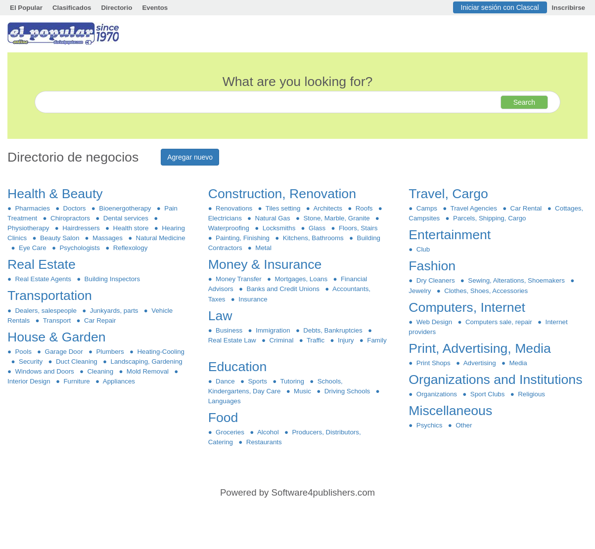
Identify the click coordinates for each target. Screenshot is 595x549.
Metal (263, 248)
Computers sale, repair (499, 322)
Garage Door (64, 351)
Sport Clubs (487, 394)
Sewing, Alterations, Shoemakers (516, 280)
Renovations (234, 208)
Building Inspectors (112, 279)
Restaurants (263, 442)
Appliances (118, 381)
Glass (317, 228)
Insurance (253, 299)
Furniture (76, 381)
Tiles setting (283, 208)
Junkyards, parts (114, 310)
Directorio (116, 7)
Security (30, 361)
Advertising (480, 363)
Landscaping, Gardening (146, 361)
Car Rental (526, 208)
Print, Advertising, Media (481, 348)
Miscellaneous (452, 410)
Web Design (434, 322)
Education (239, 366)
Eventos (155, 7)
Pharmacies (32, 208)
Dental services (125, 218)
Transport (57, 320)
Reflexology (130, 248)
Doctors (74, 208)
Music (302, 391)
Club (422, 249)
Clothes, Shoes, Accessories (486, 291)
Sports (257, 381)
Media (518, 363)
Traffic (315, 340)
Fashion (434, 265)
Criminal (281, 340)
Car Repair (100, 320)
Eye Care (32, 248)
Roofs (364, 208)
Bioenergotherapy (125, 208)
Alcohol (268, 432)
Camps (426, 208)
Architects (328, 208)
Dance (225, 381)
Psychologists (79, 248)
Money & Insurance (266, 264)
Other (464, 425)
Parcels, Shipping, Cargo (490, 218)
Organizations (436, 394)
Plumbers (110, 351)
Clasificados (72, 7)
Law (222, 315)
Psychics (429, 425)
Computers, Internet (469, 307)
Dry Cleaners (435, 280)
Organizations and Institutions (497, 379)
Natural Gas (272, 218)
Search (524, 102)
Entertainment (451, 234)
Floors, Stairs (358, 228)
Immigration (273, 330)
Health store (130, 228)
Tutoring (292, 381)
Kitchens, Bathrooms (313, 238)
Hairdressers (81, 228)
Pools (23, 351)
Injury (346, 340)
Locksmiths (279, 228)
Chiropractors (70, 218)
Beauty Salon (60, 238)
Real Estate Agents (43, 279)
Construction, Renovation (284, 193)
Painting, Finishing (243, 238)
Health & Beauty (56, 193)
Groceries (230, 432)
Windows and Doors (44, 371)
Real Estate (43, 264)
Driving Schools (346, 391)
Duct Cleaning (76, 361)
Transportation (51, 295)
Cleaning (100, 371)
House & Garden (58, 337)
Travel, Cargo (450, 193)
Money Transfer (238, 279)
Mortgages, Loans (301, 279)
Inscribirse (568, 7)
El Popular (26, 7)
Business (229, 330)
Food (225, 417)
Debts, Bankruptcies (333, 330)
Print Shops (433, 363)
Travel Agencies (474, 208)
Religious (531, 394)
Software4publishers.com (323, 492)
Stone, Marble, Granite (336, 218)
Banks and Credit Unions (283, 289)
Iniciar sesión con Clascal (500, 7)
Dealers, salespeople (45, 310)
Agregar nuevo (190, 157)
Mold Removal (147, 371)
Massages (108, 238)
